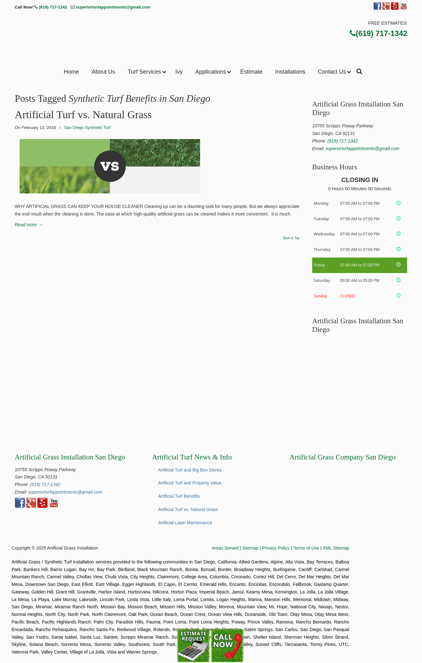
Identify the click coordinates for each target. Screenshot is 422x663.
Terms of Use (306, 547)
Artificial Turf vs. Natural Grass (83, 114)
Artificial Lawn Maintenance (185, 522)
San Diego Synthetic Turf (87, 127)
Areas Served (224, 547)
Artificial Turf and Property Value (190, 482)
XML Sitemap (336, 547)
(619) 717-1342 (53, 7)
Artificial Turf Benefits (179, 496)
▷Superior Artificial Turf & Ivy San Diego (211, 34)
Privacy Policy (275, 547)
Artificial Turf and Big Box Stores (190, 469)
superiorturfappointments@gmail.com (113, 7)
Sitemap (250, 547)
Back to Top (291, 238)
